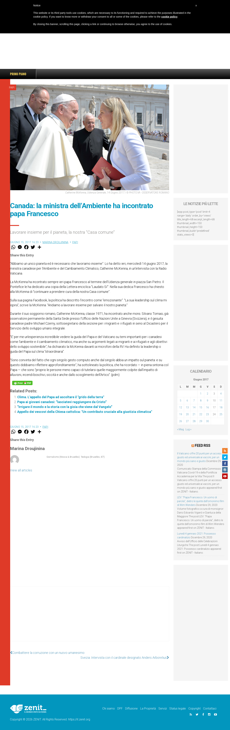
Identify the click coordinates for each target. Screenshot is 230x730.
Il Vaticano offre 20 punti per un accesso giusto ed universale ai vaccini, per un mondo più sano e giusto (200, 457)
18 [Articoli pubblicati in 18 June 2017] (220, 407)
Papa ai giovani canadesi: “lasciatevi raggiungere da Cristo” (62, 402)
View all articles (21, 470)
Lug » (188, 429)
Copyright (194, 708)
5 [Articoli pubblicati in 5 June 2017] (180, 400)
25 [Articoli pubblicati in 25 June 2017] (220, 414)
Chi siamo (108, 708)
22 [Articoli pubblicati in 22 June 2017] (200, 414)
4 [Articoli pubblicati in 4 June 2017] (221, 393)
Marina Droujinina (55, 242)
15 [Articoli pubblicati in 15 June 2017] (200, 407)
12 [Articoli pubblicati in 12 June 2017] (180, 407)
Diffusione (131, 708)
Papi (11, 87)
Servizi (162, 708)
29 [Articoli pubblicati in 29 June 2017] (200, 421)
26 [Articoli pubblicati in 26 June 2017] (180, 421)
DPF (120, 708)
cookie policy (169, 16)
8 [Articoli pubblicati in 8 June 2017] (200, 400)
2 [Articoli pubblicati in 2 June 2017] (207, 393)
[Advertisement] (115, 41)
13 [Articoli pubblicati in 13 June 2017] (187, 407)
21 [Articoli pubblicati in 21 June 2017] (194, 414)
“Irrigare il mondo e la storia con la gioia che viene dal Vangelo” (64, 407)
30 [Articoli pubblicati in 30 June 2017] (207, 421)
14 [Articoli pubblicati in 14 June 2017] (194, 407)
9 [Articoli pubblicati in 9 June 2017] (207, 400)
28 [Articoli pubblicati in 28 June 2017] (194, 421)
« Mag (180, 429)
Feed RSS (202, 445)
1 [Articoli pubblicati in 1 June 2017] (200, 393)
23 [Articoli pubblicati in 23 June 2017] (207, 414)
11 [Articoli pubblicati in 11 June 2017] (220, 400)
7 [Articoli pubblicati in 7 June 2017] (194, 400)
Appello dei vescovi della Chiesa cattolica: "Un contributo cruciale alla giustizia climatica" (84, 412)
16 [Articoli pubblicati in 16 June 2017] (207, 407)
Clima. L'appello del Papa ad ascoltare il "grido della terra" (60, 397)
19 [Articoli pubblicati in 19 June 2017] (180, 414)
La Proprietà (148, 708)
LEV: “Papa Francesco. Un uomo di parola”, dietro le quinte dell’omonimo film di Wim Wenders (200, 501)
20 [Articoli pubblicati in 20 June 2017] (187, 414)
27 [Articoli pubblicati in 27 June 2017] (187, 421)
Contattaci (209, 708)
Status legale (177, 708)
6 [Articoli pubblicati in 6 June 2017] (187, 400)
